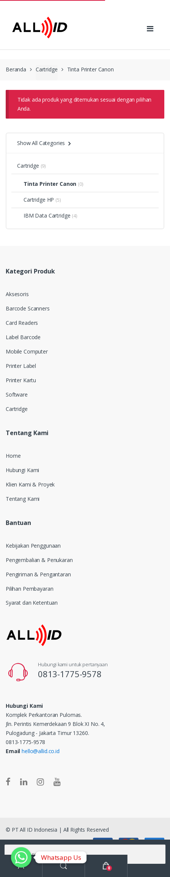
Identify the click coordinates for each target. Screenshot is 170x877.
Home (13, 455)
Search (63, 866)
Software (17, 394)
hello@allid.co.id (41, 751)
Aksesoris (17, 294)
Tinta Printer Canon (46, 183)
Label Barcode (23, 337)
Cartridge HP (35, 199)
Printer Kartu (21, 380)
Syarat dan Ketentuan (32, 602)
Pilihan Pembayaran (29, 588)
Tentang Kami (22, 498)
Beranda (16, 69)
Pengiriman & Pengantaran (38, 574)
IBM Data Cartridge (43, 215)
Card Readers (22, 322)
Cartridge (47, 69)
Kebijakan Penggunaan (33, 545)
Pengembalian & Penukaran (39, 560)
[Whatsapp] (21, 857)
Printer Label (21, 365)
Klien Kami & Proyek (30, 484)
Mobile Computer (27, 351)
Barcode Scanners (28, 308)
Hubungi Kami (22, 470)
